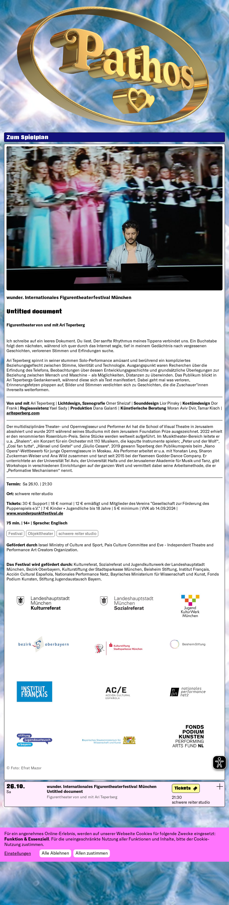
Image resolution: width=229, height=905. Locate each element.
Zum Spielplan (27, 138)
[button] (114, 794)
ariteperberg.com (23, 412)
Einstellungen (17, 853)
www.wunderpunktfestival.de (34, 513)
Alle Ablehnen (55, 852)
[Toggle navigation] (212, 15)
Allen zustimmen (92, 852)
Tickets (182, 789)
